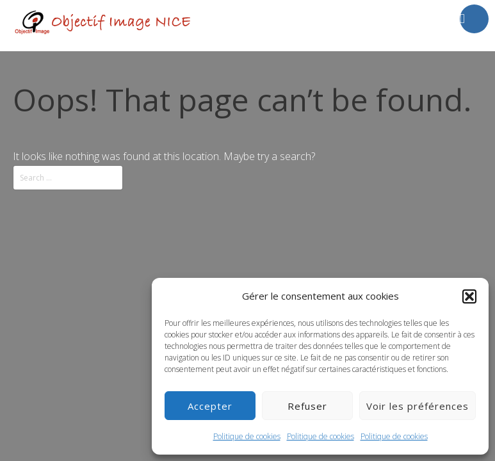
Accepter (210, 406)
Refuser (307, 406)
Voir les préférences (417, 406)
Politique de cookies (246, 436)
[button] (469, 296)
